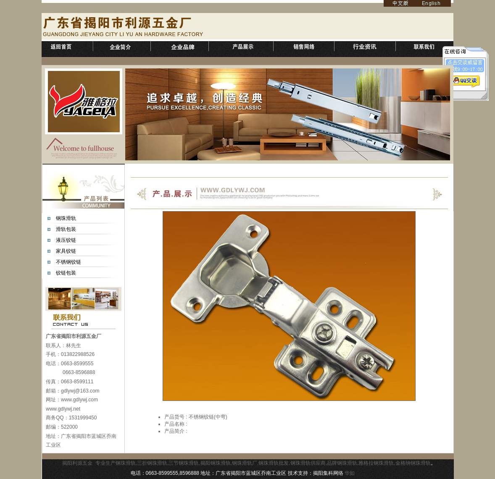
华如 (350, 473)
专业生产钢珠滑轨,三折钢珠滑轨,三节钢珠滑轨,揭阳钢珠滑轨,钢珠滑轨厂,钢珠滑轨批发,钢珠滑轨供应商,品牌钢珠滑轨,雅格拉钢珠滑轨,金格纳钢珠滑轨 (263, 463)
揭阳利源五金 (77, 463)
